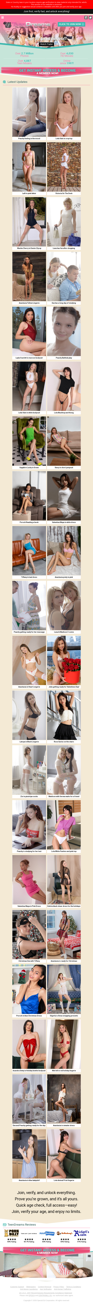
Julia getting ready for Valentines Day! (64, 687)
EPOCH (32, 1295)
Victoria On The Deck (63, 193)
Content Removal (44, 1287)
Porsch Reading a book (29, 522)
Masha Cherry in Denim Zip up (29, 248)
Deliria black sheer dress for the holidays (63, 906)
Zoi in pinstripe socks (29, 796)
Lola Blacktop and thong (64, 413)
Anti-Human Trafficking (62, 1289)
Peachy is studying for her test (29, 851)
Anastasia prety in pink (64, 577)
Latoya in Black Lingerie (29, 742)
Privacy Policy (58, 1287)
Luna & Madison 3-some (64, 632)
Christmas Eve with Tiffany (29, 961)
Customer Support (17, 1287)
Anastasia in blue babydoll (29, 1180)
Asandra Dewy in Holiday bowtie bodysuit (29, 1071)
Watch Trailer (46, 44)
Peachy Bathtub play (64, 358)
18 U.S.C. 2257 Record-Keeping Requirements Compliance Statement (45, 1293)
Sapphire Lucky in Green (29, 468)
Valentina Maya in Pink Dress (29, 906)
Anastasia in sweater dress (64, 1125)
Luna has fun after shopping (64, 248)
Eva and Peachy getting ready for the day (29, 1125)
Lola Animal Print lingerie (64, 1180)
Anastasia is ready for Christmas (64, 961)
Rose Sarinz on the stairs (64, 742)
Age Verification (46, 1289)
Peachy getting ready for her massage (29, 632)
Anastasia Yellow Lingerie (29, 303)
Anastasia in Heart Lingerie (29, 687)
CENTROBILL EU (45, 1295)
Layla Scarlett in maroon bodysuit (29, 358)
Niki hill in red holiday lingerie (64, 1071)
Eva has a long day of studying (64, 303)
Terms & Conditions (73, 1287)
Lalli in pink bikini (29, 193)
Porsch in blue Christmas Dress (29, 1016)
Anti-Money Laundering (29, 1289)
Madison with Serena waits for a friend (64, 796)
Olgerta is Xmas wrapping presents (64, 1016)
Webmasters (31, 1287)
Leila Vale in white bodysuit (29, 413)
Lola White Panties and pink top (63, 851)
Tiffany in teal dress (29, 577)
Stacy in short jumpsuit (64, 468)
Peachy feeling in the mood (29, 139)
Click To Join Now (70, 24)
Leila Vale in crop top (64, 139)
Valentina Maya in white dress (64, 522)
